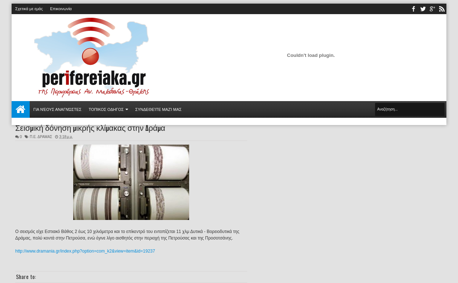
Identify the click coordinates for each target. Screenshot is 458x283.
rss (441, 9)
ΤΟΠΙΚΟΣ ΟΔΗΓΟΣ (106, 109)
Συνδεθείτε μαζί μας (158, 109)
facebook (413, 9)
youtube (432, 9)
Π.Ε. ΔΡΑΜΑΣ (41, 137)
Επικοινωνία (61, 9)
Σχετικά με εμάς (29, 9)
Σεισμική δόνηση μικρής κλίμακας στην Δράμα (90, 127)
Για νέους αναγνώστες (57, 109)
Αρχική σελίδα (21, 109)
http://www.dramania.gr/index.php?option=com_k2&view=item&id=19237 (85, 251)
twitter (423, 9)
